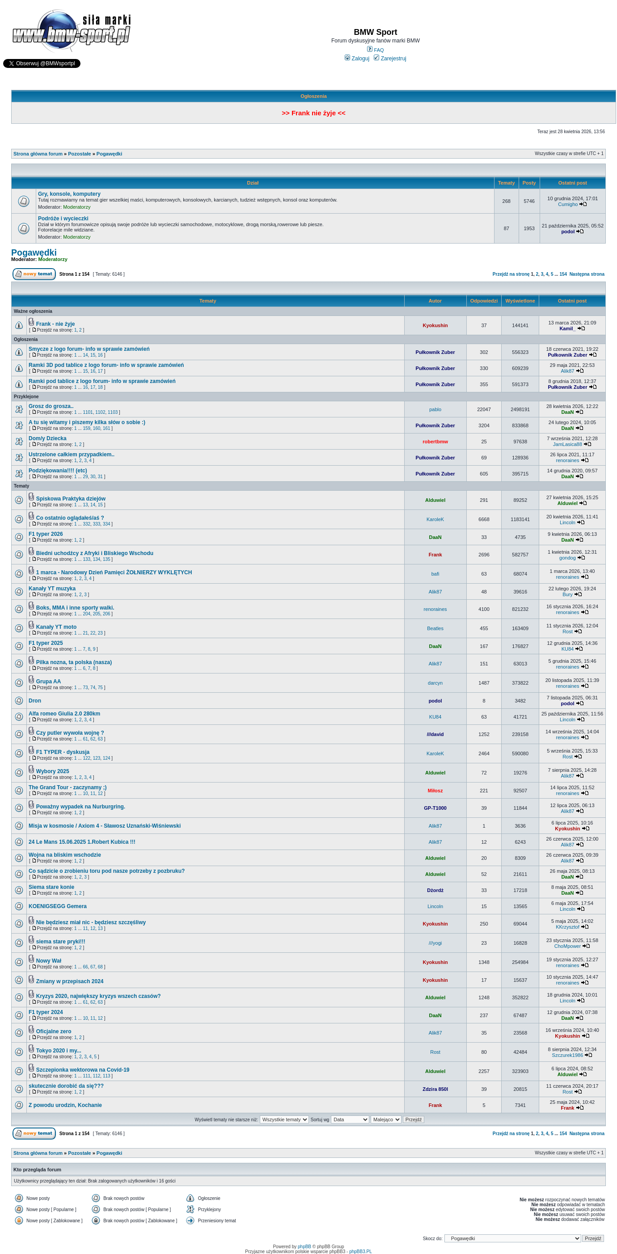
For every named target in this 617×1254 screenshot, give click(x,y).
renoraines (567, 460)
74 (92, 687)
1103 (113, 412)
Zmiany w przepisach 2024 (70, 981)
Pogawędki (109, 153)
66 (85, 966)
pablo (435, 409)
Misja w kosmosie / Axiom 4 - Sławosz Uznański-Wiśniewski (105, 826)
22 (92, 633)
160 (97, 428)
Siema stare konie (51, 887)
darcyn (435, 683)
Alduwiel (435, 500)
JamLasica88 (567, 444)
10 (85, 793)
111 (86, 1075)
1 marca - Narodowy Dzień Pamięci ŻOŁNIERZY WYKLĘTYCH (114, 572)
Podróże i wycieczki (63, 218)
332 (86, 524)
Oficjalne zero (54, 1031)
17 (100, 371)
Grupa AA (48, 681)
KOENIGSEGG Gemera (58, 906)
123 (97, 758)
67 (92, 966)
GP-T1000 (435, 808)
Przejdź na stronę (511, 274)
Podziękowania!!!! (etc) (58, 470)
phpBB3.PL (360, 1251)
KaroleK (435, 519)
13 (85, 504)
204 (86, 613)
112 (97, 1075)
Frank (435, 554)
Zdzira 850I (435, 1089)
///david (435, 734)
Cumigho (568, 204)
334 (106, 524)
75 (100, 687)
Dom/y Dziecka (48, 438)
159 (86, 428)
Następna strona (587, 274)
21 (85, 633)
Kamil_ (567, 328)
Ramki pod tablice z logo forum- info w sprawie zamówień (102, 381)
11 (92, 793)
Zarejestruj (390, 58)
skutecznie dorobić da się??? (66, 1086)
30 (92, 476)
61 (85, 738)
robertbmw (435, 441)
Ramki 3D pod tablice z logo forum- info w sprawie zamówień (106, 365)
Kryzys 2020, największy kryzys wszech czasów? (98, 996)
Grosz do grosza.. (51, 406)
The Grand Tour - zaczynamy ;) (67, 787)
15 (92, 355)
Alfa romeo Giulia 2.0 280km (64, 714)
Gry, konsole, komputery (69, 194)
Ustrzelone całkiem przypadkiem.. (71, 454)
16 (100, 355)
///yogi (435, 943)
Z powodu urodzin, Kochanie (65, 1105)
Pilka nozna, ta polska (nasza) (74, 662)
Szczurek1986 (567, 1055)
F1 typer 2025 (46, 643)
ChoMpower (567, 946)
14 (85, 355)
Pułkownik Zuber (435, 352)
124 (106, 758)
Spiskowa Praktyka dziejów (71, 499)
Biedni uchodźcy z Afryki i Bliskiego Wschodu (94, 553)
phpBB (304, 1246)
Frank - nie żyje (55, 324)
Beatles (435, 628)
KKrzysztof (567, 927)
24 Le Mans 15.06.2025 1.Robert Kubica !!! (82, 842)
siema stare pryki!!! (60, 941)
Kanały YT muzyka (52, 588)
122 (86, 758)
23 (100, 633)
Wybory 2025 (52, 771)
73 (85, 687)
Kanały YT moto (56, 627)
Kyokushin (435, 325)
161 (106, 428)
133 (86, 559)
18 (100, 387)
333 (97, 524)
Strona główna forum (38, 153)
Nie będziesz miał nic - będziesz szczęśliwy (91, 922)
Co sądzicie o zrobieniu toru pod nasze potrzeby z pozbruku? (107, 871)
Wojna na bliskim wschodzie (65, 855)
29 (85, 476)
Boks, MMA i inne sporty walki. (75, 608)
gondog (567, 557)
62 (92, 738)
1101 (88, 412)
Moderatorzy (76, 207)
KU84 (568, 649)
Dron (35, 701)
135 (106, 559)
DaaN (567, 412)
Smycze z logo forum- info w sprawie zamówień (89, 349)
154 (563, 274)
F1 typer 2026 (46, 534)
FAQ (375, 50)
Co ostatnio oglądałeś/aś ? (70, 518)
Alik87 (567, 371)
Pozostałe (79, 153)
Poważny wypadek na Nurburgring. (80, 807)
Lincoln (567, 522)
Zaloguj (357, 58)
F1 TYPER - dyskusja (62, 752)
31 (100, 476)
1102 (100, 412)
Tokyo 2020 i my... (58, 1051)
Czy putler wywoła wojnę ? (70, 733)
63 (100, 738)
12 (100, 793)
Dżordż (435, 890)
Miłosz (435, 790)
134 (97, 559)
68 (100, 966)
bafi (435, 574)
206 (106, 613)
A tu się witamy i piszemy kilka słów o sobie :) (87, 422)
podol (568, 231)
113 (106, 1075)
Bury (567, 594)
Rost (567, 631)
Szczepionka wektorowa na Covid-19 (83, 1070)
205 (97, 613)
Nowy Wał (48, 961)
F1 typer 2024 (46, 1012)
